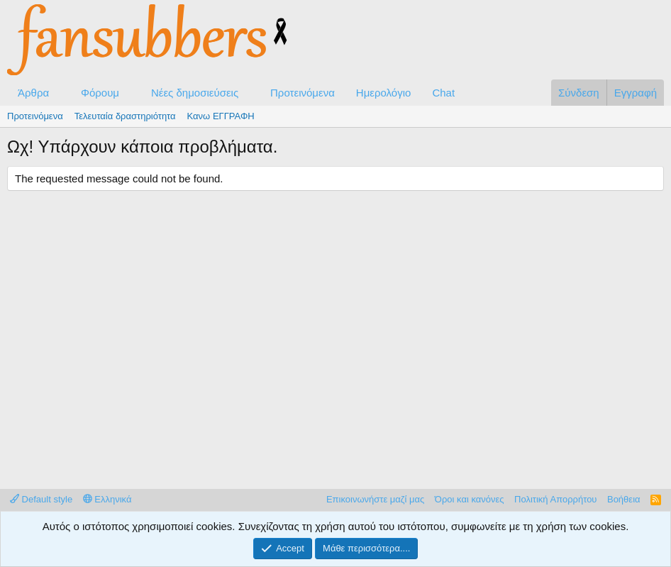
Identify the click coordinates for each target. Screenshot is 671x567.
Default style (41, 499)
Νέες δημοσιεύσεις (194, 93)
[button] (60, 92)
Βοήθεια (623, 499)
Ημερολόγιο (383, 93)
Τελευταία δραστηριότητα (125, 116)
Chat (443, 93)
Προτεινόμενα (302, 93)
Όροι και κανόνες (469, 499)
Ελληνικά (107, 499)
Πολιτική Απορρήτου (555, 499)
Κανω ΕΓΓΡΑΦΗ (221, 116)
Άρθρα (33, 93)
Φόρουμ (100, 93)
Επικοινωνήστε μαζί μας (375, 499)
